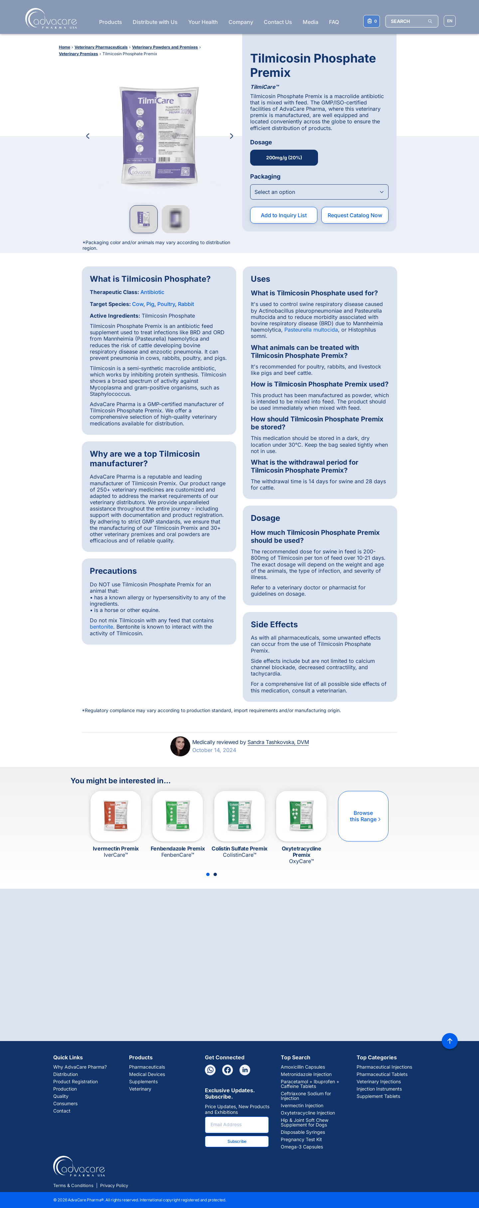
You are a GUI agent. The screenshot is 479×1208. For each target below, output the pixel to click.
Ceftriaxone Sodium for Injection (306, 1096)
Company (241, 22)
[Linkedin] (245, 1070)
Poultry (166, 304)
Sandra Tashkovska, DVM (278, 742)
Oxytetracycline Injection (308, 1113)
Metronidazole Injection (306, 1074)
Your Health (203, 22)
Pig (150, 304)
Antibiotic (152, 292)
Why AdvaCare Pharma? (80, 1067)
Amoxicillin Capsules (303, 1067)
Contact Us (278, 22)
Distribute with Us (155, 22)
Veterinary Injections (379, 1081)
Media (310, 22)
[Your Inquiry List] (371, 21)
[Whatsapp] (210, 1070)
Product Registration (75, 1081)
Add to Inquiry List (284, 215)
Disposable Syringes (303, 1132)
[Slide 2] (215, 874)
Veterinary (140, 1089)
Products (110, 22)
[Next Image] (232, 136)
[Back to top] (450, 1041)
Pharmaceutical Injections (384, 1067)
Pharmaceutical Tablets (382, 1074)
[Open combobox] (319, 192)
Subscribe (237, 1141)
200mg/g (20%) (284, 157)
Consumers (65, 1103)
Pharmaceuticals (147, 1067)
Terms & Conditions (73, 1185)
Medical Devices (147, 1074)
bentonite (101, 626)
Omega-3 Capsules (302, 1146)
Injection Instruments (379, 1089)
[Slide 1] (208, 874)
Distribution (65, 1074)
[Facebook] (227, 1070)
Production (65, 1089)
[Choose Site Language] (450, 21)
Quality (61, 1096)
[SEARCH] (411, 21)
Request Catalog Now (355, 215)
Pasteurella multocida (311, 329)
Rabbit (186, 304)
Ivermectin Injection (302, 1105)
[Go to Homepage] (49, 18)
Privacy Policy (114, 1185)
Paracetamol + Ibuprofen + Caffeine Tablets (310, 1084)
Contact (62, 1111)
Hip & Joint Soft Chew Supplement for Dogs (304, 1122)
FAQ (334, 22)
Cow (137, 304)
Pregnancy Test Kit (301, 1139)
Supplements (143, 1081)
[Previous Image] (88, 136)
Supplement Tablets (378, 1096)
